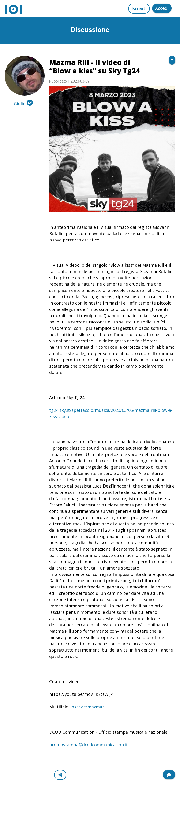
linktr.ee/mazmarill (88, 707)
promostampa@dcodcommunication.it (88, 744)
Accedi (162, 8)
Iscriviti (138, 8)
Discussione (90, 29)
